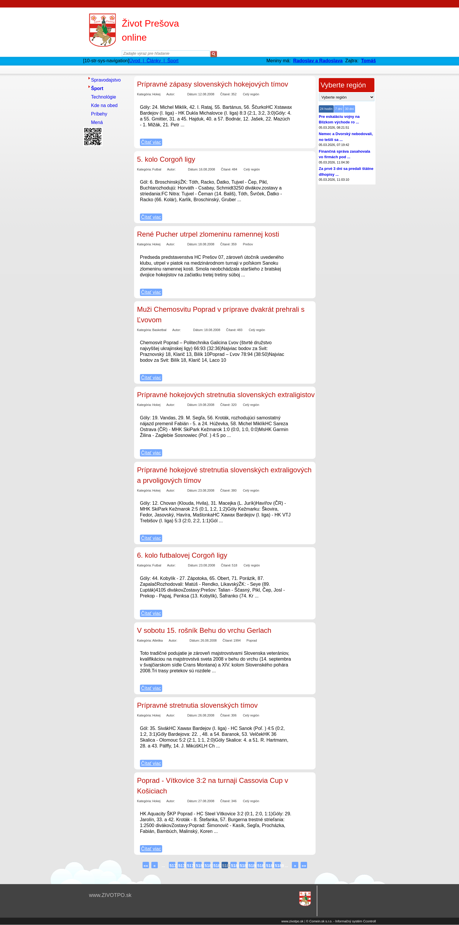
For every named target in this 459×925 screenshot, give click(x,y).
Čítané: (225, 94)
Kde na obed (104, 105)
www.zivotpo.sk (292, 921)
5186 (251, 865)
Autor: (170, 94)
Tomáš (368, 60)
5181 (207, 865)
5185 (243, 865)
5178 (181, 865)
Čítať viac (151, 142)
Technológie (103, 96)
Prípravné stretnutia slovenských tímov (197, 705)
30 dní (349, 109)
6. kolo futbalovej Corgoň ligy (182, 555)
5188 (269, 865)
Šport (97, 88)
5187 (260, 865)
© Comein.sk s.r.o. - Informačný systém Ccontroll (341, 921)
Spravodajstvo (106, 79)
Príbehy (99, 113)
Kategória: (144, 94)
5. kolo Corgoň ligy (166, 159)
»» (304, 865)
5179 (190, 865)
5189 (278, 865)
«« (145, 865)
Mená (97, 122)
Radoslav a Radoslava (318, 60)
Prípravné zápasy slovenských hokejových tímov (212, 84)
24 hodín (326, 109)
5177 (172, 865)
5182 (216, 865)
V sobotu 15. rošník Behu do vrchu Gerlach (204, 630)
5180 (199, 865)
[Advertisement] (106, 236)
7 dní (338, 109)
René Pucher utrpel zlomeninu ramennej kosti (208, 234)
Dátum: (192, 94)
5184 (234, 865)
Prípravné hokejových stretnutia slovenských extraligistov (226, 395)
